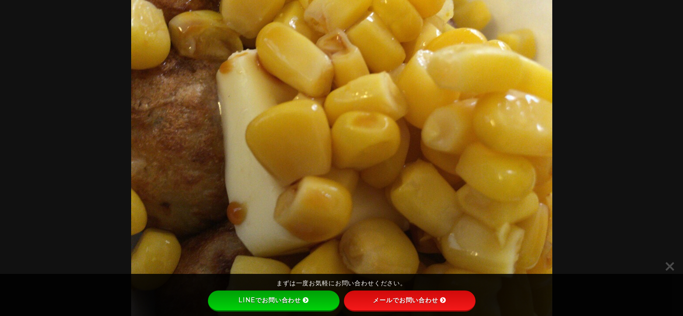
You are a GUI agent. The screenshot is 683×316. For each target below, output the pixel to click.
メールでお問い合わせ (409, 300)
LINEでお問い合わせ (273, 300)
